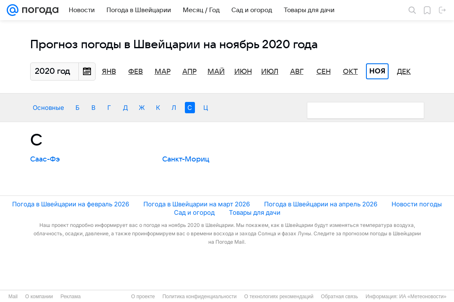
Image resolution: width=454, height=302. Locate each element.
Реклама (70, 296)
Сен (324, 72)
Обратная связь (339, 296)
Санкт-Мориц (185, 159)
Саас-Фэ (45, 159)
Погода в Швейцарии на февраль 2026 (70, 204)
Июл (269, 72)
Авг (297, 72)
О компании (39, 296)
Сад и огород (194, 212)
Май (216, 72)
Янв (109, 72)
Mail (13, 296)
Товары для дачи (254, 212)
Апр (189, 72)
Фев (135, 72)
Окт (350, 72)
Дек (404, 72)
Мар (163, 72)
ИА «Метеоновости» (422, 296)
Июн (243, 72)
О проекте (143, 296)
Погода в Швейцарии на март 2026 (196, 204)
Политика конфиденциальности (199, 296)
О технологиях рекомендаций (278, 296)
